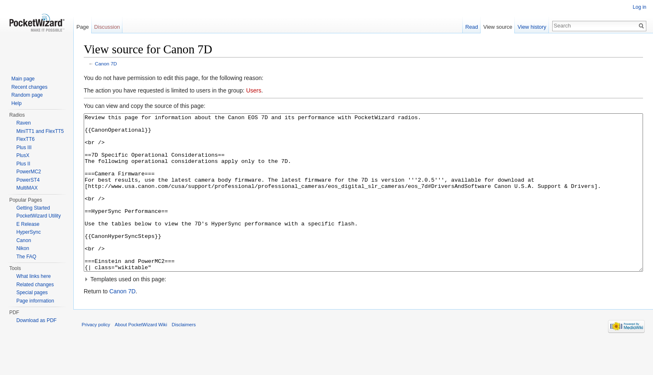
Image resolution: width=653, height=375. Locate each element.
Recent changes (29, 87)
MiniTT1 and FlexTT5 (40, 131)
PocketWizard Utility (38, 216)
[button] (363, 310)
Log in (639, 7)
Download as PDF (36, 320)
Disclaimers (184, 355)
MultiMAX (26, 188)
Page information (35, 301)
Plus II (23, 164)
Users (254, 90)
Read (471, 27)
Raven (23, 123)
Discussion (107, 27)
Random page (26, 95)
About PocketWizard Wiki (141, 355)
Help (16, 103)
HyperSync (28, 232)
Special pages (31, 292)
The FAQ (26, 257)
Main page (23, 79)
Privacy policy (96, 355)
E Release (27, 224)
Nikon (22, 248)
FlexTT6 (25, 139)
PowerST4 (28, 180)
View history (532, 27)
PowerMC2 (28, 172)
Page (82, 27)
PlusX (22, 155)
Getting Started (33, 208)
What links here (33, 276)
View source (498, 27)
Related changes (35, 285)
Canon (23, 240)
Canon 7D (106, 63)
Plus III (24, 147)
